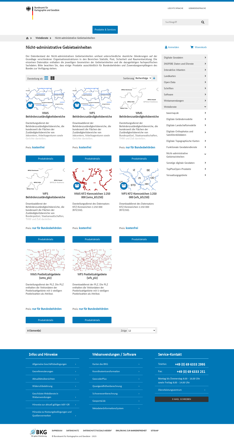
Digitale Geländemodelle (179, 119)
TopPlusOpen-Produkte (178, 169)
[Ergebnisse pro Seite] (142, 330)
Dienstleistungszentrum (170, 389)
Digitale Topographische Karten (182, 141)
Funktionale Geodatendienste (181, 147)
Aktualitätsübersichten (43, 378)
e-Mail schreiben (181, 399)
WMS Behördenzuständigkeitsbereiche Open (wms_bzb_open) (45, 116)
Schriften (168, 88)
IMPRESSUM (57, 430)
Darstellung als (35, 78)
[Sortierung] (143, 78)
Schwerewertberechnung (104, 393)
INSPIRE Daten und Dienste (179, 63)
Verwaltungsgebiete (176, 175)
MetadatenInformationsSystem (108, 408)
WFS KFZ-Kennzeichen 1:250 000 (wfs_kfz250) (138, 195)
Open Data (169, 82)
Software (168, 94)
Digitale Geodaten (173, 57)
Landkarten (170, 76)
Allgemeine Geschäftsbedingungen (49, 364)
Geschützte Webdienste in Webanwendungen (45, 395)
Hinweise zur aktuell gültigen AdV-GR (51, 404)
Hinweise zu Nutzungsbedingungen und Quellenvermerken (52, 413)
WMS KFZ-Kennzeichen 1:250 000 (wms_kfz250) (92, 195)
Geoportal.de (98, 400)
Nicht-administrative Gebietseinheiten (177, 154)
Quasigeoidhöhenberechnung (107, 386)
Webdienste (170, 106)
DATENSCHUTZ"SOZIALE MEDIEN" (97, 430)
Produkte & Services (105, 29)
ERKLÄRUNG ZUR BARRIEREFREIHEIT (131, 430)
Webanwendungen (174, 100)
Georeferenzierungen (42, 371)
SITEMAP (154, 430)
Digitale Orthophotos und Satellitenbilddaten (179, 133)
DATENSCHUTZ (72, 430)
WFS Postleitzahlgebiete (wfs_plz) (92, 276)
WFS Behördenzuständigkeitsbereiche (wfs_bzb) (45, 197)
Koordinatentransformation (106, 371)
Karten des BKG (100, 364)
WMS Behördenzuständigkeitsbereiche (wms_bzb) (139, 116)
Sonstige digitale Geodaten (180, 162)
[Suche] (203, 22)
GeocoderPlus (99, 378)
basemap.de (172, 113)
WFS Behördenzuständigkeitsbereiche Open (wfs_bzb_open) (92, 116)
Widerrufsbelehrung (42, 386)
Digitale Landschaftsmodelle (181, 125)
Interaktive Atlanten (174, 69)
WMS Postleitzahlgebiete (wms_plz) (45, 276)
